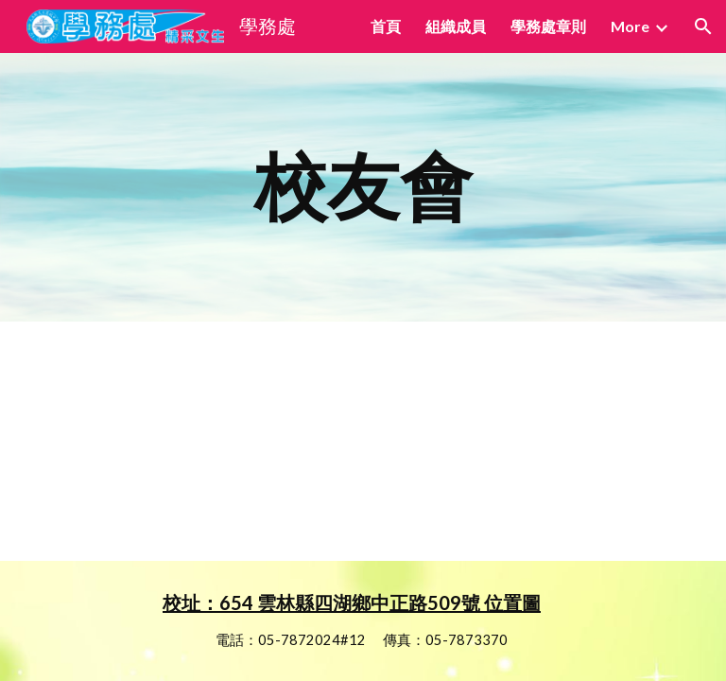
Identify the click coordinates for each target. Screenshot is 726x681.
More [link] (630, 26)
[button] (703, 26)
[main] (362, 187)
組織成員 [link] (455, 26)
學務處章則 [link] (548, 26)
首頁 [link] (386, 26)
